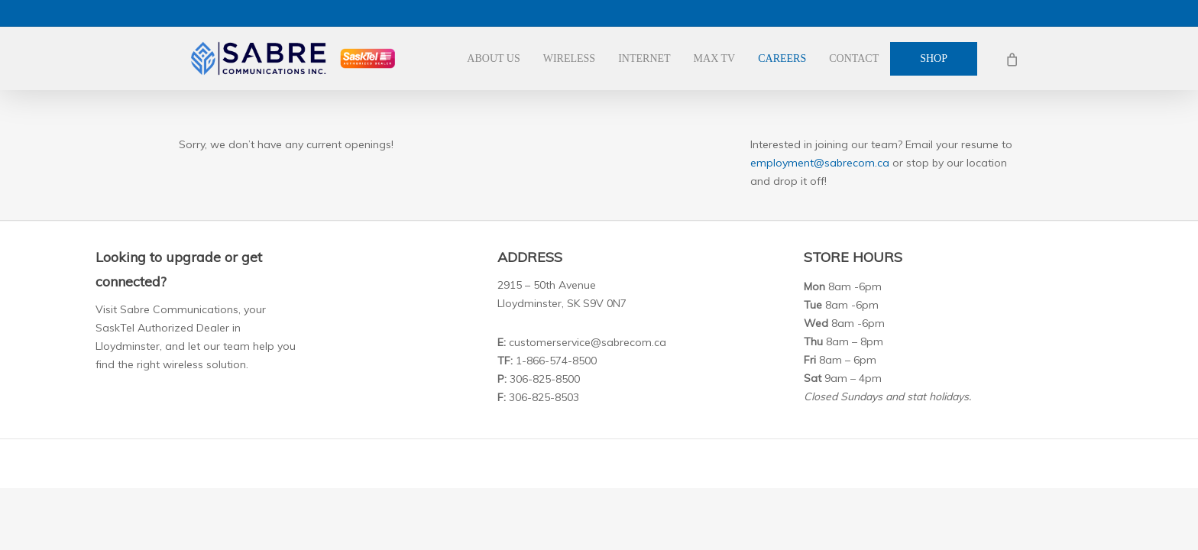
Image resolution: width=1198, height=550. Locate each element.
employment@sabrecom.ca (819, 163)
